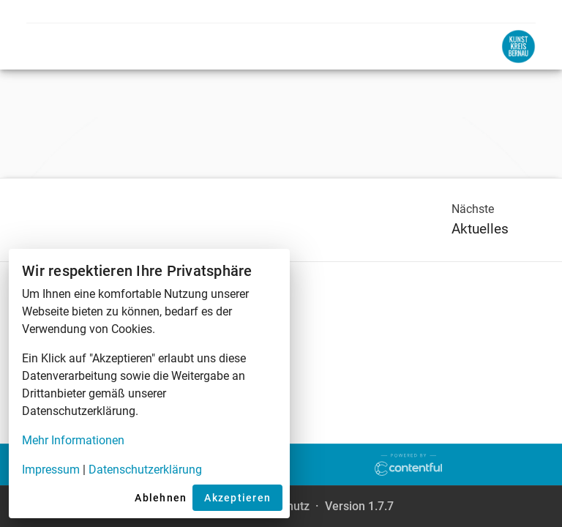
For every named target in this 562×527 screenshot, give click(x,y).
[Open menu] (43, 46)
